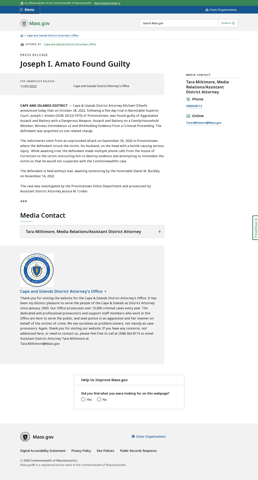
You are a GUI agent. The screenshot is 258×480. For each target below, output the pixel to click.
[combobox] (189, 23)
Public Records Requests (138, 451)
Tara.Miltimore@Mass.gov (203, 122)
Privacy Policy (81, 451)
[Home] (22, 35)
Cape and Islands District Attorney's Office (53, 35)
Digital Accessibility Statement (43, 451)
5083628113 (194, 106)
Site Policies (105, 451)
